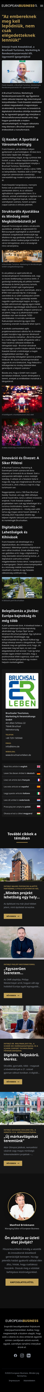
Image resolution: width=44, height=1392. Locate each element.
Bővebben (13, 916)
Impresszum (14, 1380)
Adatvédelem (29, 1380)
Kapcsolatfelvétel (22, 1282)
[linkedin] (29, 1355)
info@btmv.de (12, 746)
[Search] (36, 5)
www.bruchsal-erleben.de (18, 755)
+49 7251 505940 (14, 738)
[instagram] (22, 1355)
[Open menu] (40, 6)
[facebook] (15, 1355)
